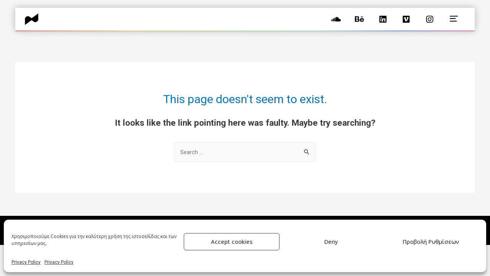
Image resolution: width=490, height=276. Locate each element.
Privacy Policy (26, 262)
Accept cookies (232, 241)
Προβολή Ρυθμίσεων (431, 241)
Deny (331, 241)
